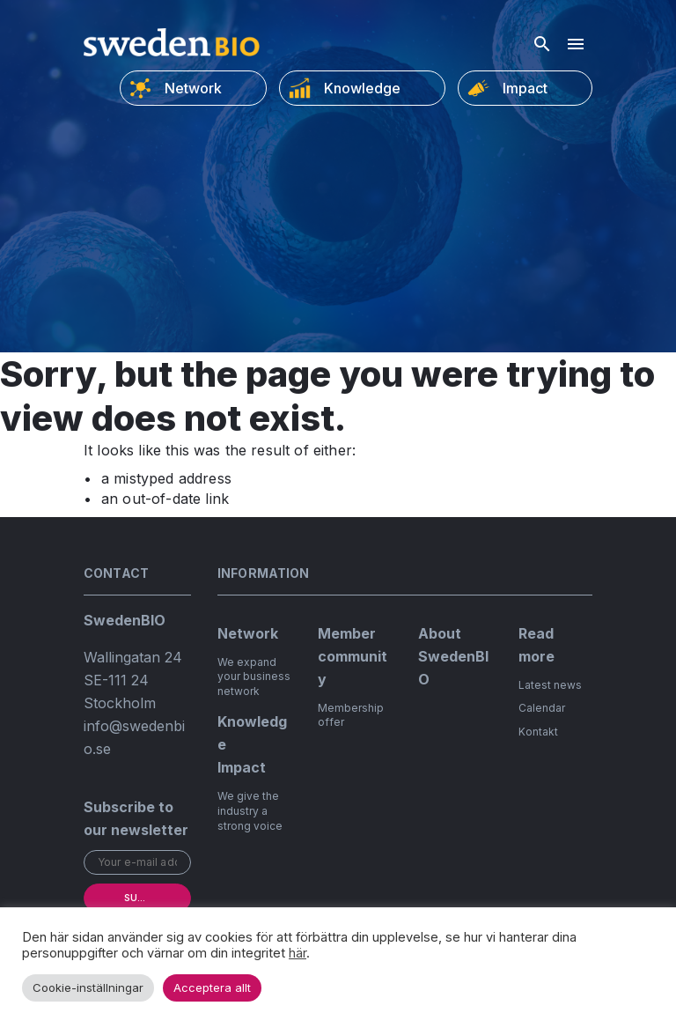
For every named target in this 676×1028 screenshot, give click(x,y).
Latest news (550, 684)
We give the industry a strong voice (250, 810)
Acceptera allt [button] (212, 987)
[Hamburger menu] (575, 44)
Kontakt (538, 731)
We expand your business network (253, 677)
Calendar (541, 707)
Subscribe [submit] (150, 897)
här (297, 953)
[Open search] (542, 44)
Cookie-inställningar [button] (88, 987)
